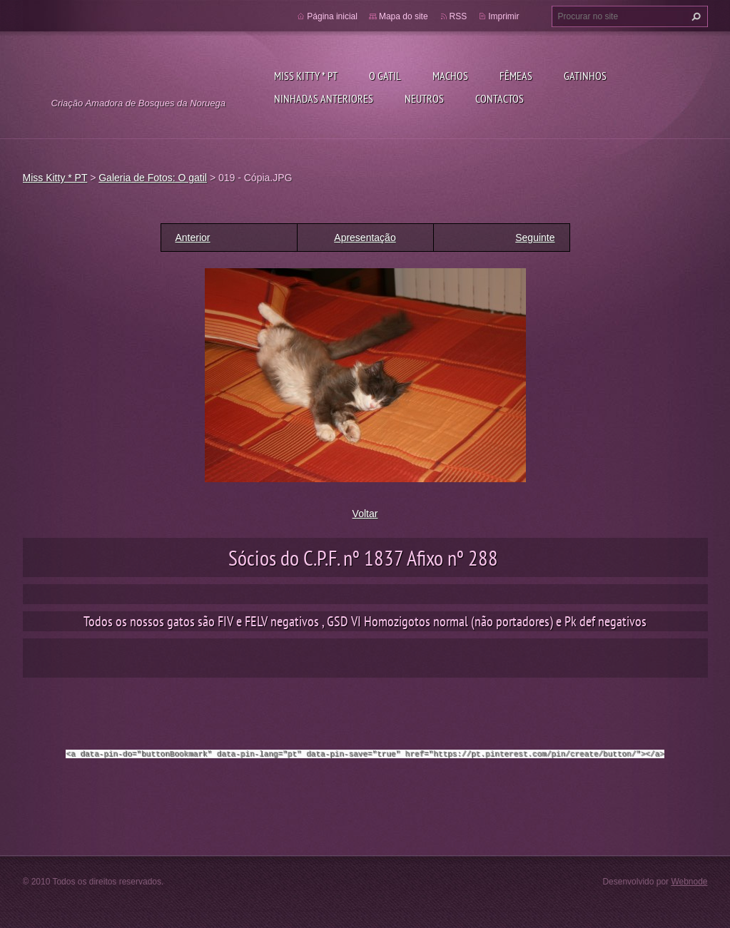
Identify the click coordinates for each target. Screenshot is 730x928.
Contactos (499, 98)
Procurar (694, 16)
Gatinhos (585, 75)
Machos (450, 75)
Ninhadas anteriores (323, 98)
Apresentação (364, 237)
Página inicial (332, 16)
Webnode (689, 881)
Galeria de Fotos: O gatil (152, 177)
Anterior (193, 237)
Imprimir (503, 16)
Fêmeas (516, 75)
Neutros (424, 98)
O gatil (385, 75)
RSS (458, 16)
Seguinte (534, 237)
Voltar (365, 513)
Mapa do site (403, 16)
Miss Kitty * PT (306, 75)
